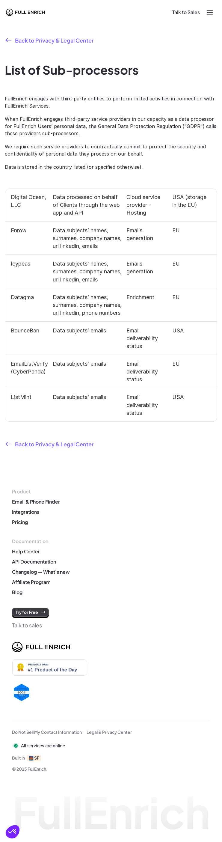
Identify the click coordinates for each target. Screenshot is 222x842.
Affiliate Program (32, 582)
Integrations (25, 512)
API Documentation (34, 561)
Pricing (20, 522)
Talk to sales (27, 625)
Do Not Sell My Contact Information (47, 732)
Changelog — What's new (41, 572)
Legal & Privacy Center (109, 732)
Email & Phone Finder (36, 501)
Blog (17, 592)
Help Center (26, 551)
